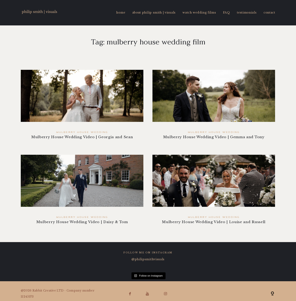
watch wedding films (199, 12)
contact (269, 12)
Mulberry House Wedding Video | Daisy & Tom (82, 192)
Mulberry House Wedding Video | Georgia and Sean (82, 107)
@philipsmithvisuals (148, 259)
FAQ (226, 12)
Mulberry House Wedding (82, 132)
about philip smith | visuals (154, 12)
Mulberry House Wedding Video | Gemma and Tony (214, 107)
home (120, 12)
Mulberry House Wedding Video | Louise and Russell (214, 192)
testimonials (246, 12)
